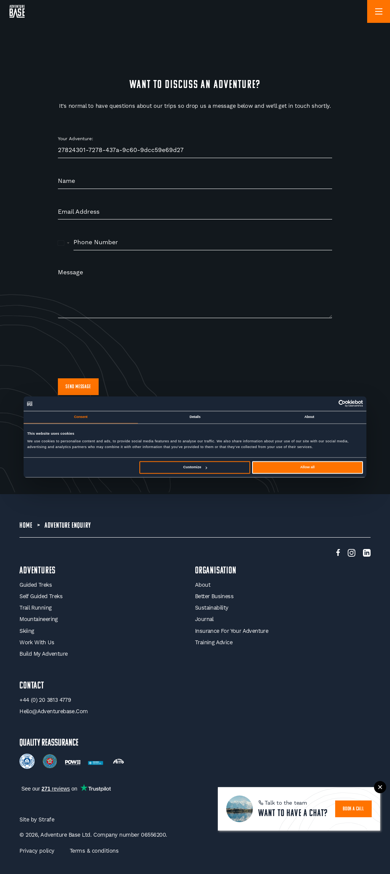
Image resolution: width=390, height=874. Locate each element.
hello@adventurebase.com (53, 711)
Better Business (214, 596)
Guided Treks (35, 584)
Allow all (307, 467)
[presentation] (116, 348)
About (202, 584)
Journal (204, 619)
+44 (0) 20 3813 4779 (45, 699)
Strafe (46, 819)
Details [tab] (195, 417)
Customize (195, 467)
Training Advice (213, 642)
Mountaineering (38, 619)
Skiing (26, 630)
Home (25, 525)
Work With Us (36, 642)
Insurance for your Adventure (231, 630)
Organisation (216, 570)
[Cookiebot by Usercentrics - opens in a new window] (329, 403)
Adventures (37, 570)
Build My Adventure (43, 654)
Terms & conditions (94, 850)
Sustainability (212, 608)
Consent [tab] (80, 417)
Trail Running (35, 608)
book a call (353, 809)
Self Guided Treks (40, 596)
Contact (31, 685)
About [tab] (309, 417)
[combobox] (64, 242)
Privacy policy (36, 850)
